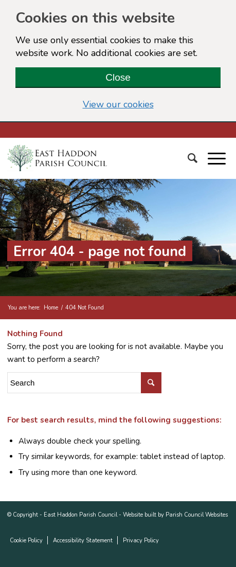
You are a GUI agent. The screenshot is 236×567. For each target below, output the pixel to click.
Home (51, 308)
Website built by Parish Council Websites (175, 515)
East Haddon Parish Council (80, 515)
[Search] (198, 158)
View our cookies (152, 104)
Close (118, 77)
